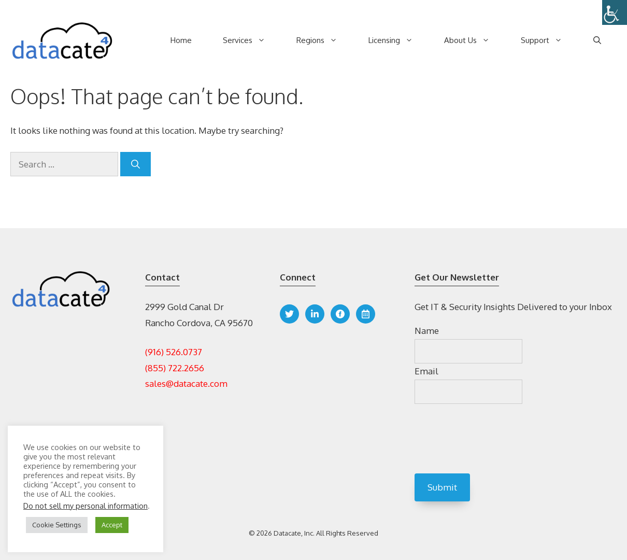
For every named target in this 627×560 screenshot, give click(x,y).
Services (252, 40)
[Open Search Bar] (597, 40)
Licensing (398, 40)
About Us (474, 40)
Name (427, 330)
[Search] (135, 164)
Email (426, 371)
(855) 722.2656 (174, 367)
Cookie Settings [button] (56, 525)
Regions (324, 40)
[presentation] (493, 440)
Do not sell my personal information (85, 505)
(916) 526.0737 (173, 351)
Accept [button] (112, 525)
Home (181, 40)
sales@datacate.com (186, 383)
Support (549, 40)
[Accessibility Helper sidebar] (614, 12)
